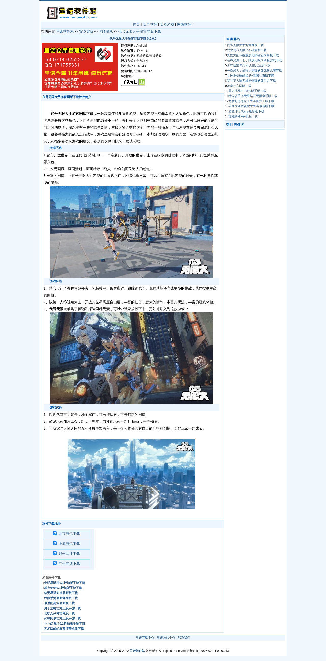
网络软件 (184, 24)
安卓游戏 (167, 24)
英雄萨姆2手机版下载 (243, 116)
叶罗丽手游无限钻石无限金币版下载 (252, 96)
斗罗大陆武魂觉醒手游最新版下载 (251, 106)
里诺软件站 (65, 31)
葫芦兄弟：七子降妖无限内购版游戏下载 (254, 60)
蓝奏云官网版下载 (239, 86)
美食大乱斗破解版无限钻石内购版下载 (253, 55)
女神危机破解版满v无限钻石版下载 (250, 75)
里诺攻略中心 (166, 637)
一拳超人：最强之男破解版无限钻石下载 (254, 70)
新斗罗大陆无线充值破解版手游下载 (251, 80)
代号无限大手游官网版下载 (139, 31)
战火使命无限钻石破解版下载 (247, 50)
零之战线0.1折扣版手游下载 (247, 91)
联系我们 (184, 637)
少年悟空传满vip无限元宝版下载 (248, 65)
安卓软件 (150, 24)
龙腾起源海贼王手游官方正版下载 (251, 101)
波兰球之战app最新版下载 (246, 111)
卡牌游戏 (106, 31)
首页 (136, 24)
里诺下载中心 (145, 637)
